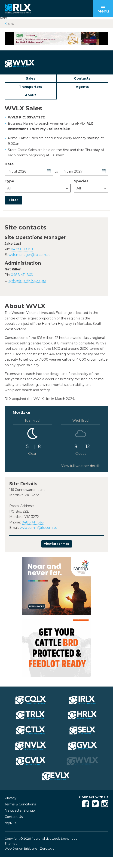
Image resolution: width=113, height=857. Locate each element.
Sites (11, 23)
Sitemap (11, 843)
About (30, 95)
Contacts (82, 78)
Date (9, 164)
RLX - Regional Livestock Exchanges (18, 8)
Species (81, 181)
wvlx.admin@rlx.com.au (27, 280)
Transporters (30, 87)
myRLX (11, 823)
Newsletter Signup (20, 810)
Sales (30, 78)
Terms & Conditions (20, 804)
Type (9, 181)
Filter (13, 200)
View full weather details (80, 466)
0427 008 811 (22, 249)
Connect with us (93, 797)
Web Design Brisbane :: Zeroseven (30, 848)
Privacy (10, 798)
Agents (82, 87)
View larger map (56, 543)
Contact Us (14, 817)
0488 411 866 (22, 275)
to (56, 171)
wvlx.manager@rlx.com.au (30, 255)
